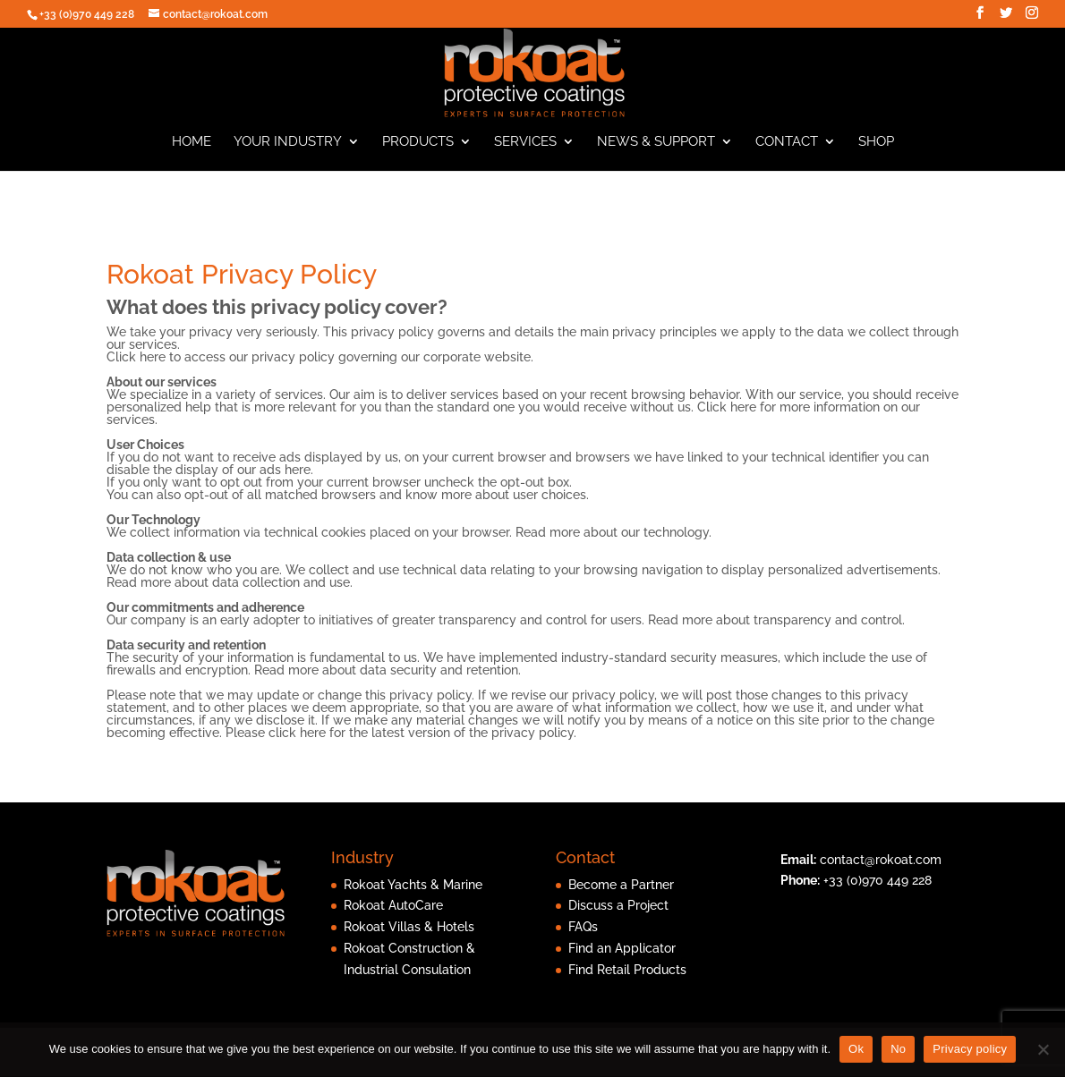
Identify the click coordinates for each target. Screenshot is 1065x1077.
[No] (1043, 1049)
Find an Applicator (622, 957)
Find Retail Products (627, 978)
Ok (856, 1049)
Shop (876, 150)
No (898, 1049)
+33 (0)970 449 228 (877, 889)
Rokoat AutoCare (393, 914)
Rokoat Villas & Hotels (409, 936)
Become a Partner (621, 893)
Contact (786, 150)
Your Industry (288, 150)
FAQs (583, 936)
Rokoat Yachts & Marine (413, 893)
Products (418, 150)
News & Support (656, 150)
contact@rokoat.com (880, 868)
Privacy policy (970, 1049)
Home (191, 150)
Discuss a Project (618, 914)
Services (525, 150)
